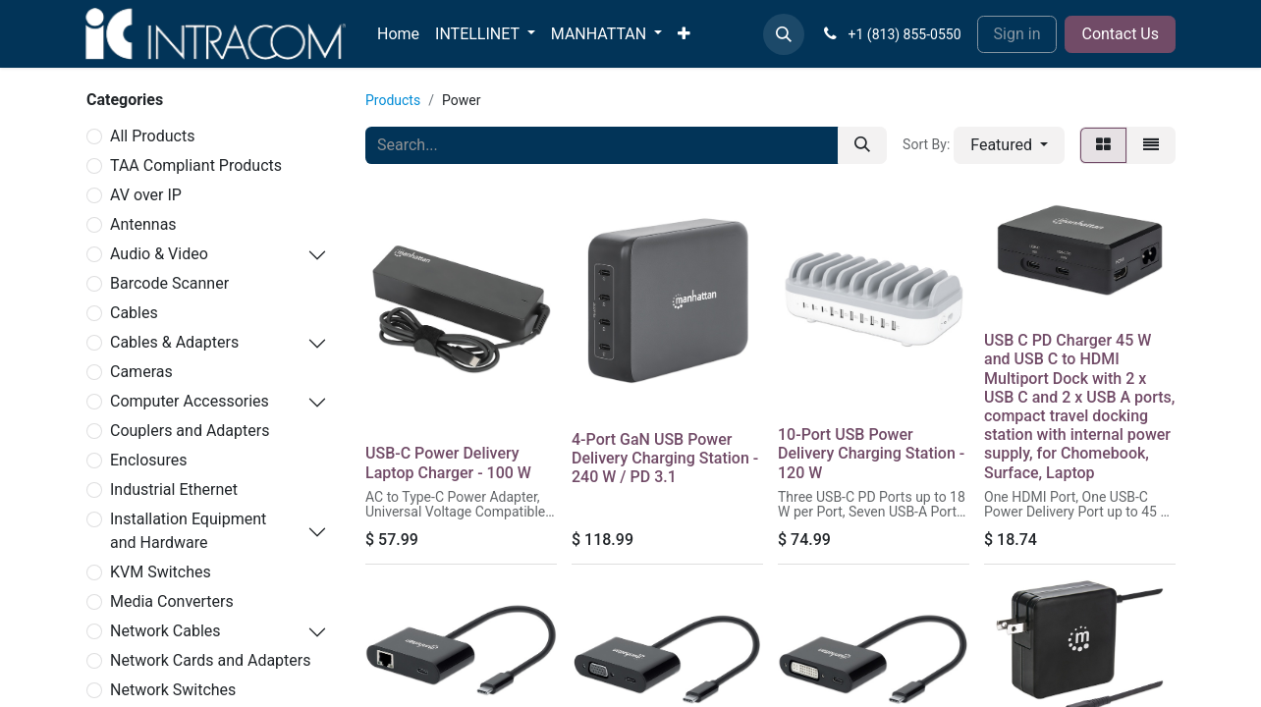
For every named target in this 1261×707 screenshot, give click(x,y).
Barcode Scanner (169, 283)
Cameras (141, 371)
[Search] (862, 145)
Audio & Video (159, 254)
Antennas (143, 224)
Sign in (1017, 34)
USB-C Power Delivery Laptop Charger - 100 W (448, 462)
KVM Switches (160, 572)
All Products (152, 136)
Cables (134, 312)
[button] (783, 34)
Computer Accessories (189, 401)
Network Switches (173, 689)
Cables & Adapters (174, 342)
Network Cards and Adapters (210, 660)
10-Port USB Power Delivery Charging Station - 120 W (871, 453)
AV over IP (146, 195)
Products (392, 100)
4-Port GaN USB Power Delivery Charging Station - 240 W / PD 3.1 (665, 458)
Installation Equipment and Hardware (188, 531)
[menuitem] (398, 34)
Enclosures (148, 460)
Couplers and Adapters (189, 430)
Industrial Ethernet (174, 489)
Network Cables (165, 631)
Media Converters (172, 601)
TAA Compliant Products (196, 165)
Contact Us (1120, 34)
